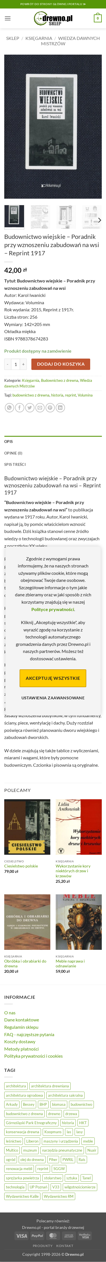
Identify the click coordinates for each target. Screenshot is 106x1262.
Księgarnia (38, 38)
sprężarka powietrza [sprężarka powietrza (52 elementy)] (22, 1178)
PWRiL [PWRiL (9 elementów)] (67, 1159)
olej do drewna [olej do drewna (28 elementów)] (32, 1159)
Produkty (43, 1246)
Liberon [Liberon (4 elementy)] (32, 1141)
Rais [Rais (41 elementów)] (82, 1159)
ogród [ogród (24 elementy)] (10, 1159)
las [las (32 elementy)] (69, 1132)
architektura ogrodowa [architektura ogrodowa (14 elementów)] (24, 1095)
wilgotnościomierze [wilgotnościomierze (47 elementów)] (80, 1187)
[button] (7, 18)
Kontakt (64, 1246)
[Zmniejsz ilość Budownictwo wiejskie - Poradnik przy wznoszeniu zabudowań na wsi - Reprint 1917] (7, 364)
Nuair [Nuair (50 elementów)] (91, 1150)
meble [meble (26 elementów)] (88, 1141)
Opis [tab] (8, 441)
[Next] (99, 220)
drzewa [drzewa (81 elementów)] (71, 1113)
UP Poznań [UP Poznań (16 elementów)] (38, 1187)
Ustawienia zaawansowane (53, 697)
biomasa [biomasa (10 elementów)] (59, 1104)
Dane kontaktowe (21, 1019)
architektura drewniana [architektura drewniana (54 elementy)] (50, 1086)
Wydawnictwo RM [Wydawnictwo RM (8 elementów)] (58, 1196)
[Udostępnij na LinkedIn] (60, 407)
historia (57, 395)
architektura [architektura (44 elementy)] (16, 1086)
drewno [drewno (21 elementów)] (54, 1113)
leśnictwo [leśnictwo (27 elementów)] (13, 1141)
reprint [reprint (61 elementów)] (42, 1168)
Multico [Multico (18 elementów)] (12, 1150)
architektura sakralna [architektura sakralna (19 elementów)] (65, 1095)
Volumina (85, 395)
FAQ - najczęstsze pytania (29, 1034)
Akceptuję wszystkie (53, 678)
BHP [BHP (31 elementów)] (43, 1104)
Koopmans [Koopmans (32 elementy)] (53, 1132)
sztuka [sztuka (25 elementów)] (71, 1178)
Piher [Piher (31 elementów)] (53, 1159)
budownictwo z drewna (30, 395)
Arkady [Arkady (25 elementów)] (12, 1104)
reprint (70, 395)
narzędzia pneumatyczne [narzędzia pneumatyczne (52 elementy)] (62, 1150)
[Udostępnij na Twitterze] (29, 407)
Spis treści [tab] (15, 464)
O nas (10, 1012)
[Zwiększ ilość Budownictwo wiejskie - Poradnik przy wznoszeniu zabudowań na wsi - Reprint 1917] (23, 364)
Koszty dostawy (19, 1041)
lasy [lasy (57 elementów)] (79, 1132)
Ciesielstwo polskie (21, 866)
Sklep (12, 38)
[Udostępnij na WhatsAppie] (9, 407)
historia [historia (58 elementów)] (68, 1122)
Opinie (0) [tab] (13, 453)
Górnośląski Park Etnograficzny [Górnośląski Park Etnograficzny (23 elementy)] (31, 1122)
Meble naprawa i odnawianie (70, 964)
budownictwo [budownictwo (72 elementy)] (81, 1104)
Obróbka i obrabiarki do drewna (25, 964)
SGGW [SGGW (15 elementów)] (59, 1168)
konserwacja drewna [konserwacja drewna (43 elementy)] (22, 1132)
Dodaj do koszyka (61, 364)
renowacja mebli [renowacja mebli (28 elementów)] (19, 1168)
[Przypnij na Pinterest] (50, 407)
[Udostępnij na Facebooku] (19, 407)
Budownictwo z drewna (59, 380)
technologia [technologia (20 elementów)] (15, 1187)
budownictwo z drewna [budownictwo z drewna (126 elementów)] (24, 1113)
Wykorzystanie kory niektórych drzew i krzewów (73, 871)
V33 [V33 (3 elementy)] (55, 1187)
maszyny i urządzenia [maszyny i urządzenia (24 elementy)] (61, 1141)
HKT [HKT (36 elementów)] (83, 1122)
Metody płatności (21, 1048)
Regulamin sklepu (21, 1027)
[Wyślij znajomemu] (40, 407)
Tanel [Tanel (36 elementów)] (86, 1178)
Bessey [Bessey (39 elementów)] (28, 1104)
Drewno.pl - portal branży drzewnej (53, 1227)
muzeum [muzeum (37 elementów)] (30, 1150)
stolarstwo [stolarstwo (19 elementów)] (52, 1178)
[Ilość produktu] (15, 364)
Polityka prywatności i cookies (33, 1056)
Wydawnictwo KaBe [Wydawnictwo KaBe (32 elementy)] (22, 1196)
